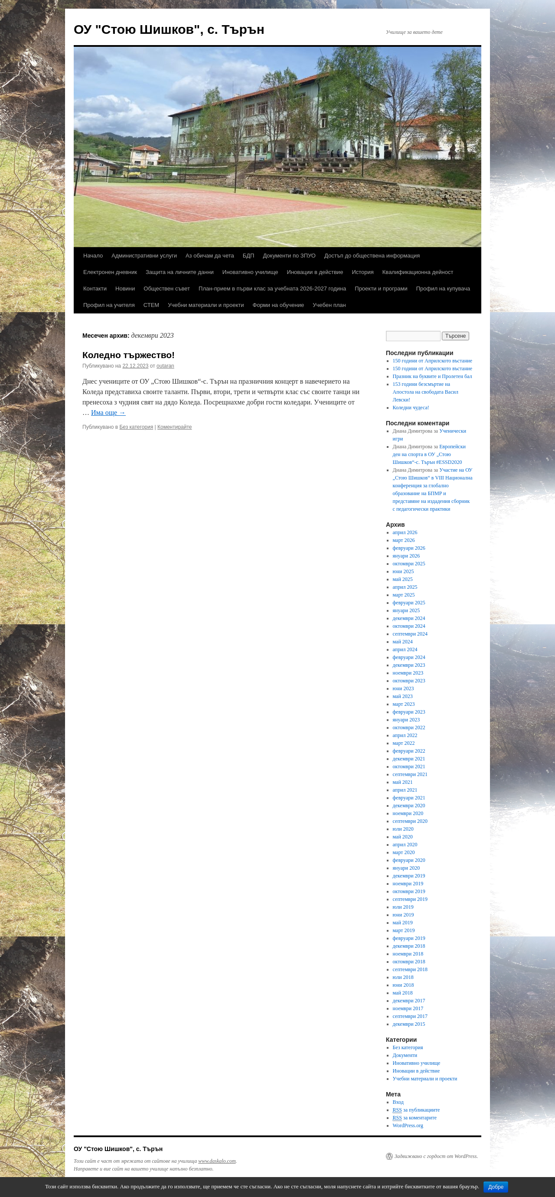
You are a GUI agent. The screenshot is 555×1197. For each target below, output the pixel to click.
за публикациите (416, 1110)
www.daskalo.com (216, 1161)
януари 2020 (406, 868)
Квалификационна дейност (418, 272)
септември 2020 (410, 821)
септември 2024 (410, 634)
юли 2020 (403, 829)
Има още (108, 412)
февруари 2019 (409, 938)
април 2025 (405, 587)
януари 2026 (406, 556)
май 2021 (403, 782)
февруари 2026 (409, 548)
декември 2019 (409, 876)
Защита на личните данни (180, 272)
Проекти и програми (381, 288)
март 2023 (404, 704)
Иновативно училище (250, 272)
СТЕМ (151, 305)
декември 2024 (409, 618)
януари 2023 (406, 720)
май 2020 (403, 837)
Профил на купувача (443, 288)
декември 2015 (409, 1024)
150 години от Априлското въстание (433, 361)
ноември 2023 (408, 673)
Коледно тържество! (128, 355)
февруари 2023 (409, 712)
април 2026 (405, 532)
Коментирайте (174, 427)
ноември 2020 (408, 813)
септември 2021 (410, 774)
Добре (495, 1187)
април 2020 (405, 844)
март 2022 (404, 743)
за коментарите (415, 1118)
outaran (165, 366)
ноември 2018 (408, 954)
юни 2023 (403, 688)
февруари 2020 (409, 860)
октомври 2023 (409, 681)
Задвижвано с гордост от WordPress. (436, 1156)
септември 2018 (410, 969)
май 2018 (403, 993)
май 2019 (403, 923)
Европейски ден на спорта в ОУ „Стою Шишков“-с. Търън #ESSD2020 (429, 454)
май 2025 (403, 579)
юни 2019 (403, 915)
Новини (125, 288)
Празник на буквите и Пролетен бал (432, 376)
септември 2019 (410, 899)
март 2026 (404, 540)
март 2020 (404, 852)
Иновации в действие (315, 272)
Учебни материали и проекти (206, 305)
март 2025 (404, 595)
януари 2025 (406, 610)
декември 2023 (409, 665)
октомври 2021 (409, 766)
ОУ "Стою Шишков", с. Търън (169, 29)
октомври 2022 (409, 727)
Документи (405, 1055)
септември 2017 (410, 1016)
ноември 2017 (408, 1008)
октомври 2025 (409, 564)
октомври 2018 (409, 962)
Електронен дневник (110, 272)
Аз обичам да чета (210, 255)
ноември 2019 (408, 884)
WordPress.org (408, 1125)
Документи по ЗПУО (289, 255)
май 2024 (403, 642)
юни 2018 (403, 985)
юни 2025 (403, 571)
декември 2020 (409, 805)
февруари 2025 (409, 603)
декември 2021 (409, 759)
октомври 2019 (409, 891)
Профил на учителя (109, 305)
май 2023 (403, 696)
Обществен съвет (167, 288)
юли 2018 (403, 977)
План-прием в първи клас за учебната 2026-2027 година (272, 288)
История (362, 272)
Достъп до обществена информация (372, 255)
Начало (93, 255)
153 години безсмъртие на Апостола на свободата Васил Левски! (425, 392)
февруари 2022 (409, 751)
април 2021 (405, 790)
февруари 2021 (409, 798)
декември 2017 (409, 1001)
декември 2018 (409, 946)
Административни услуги (144, 255)
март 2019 (404, 930)
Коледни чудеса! (411, 407)
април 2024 (405, 649)
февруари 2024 (409, 657)
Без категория (136, 427)
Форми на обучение (278, 305)
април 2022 (405, 735)
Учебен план (329, 305)
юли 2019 (403, 907)
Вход (398, 1102)
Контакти (95, 288)
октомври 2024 (409, 626)
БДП (249, 255)
